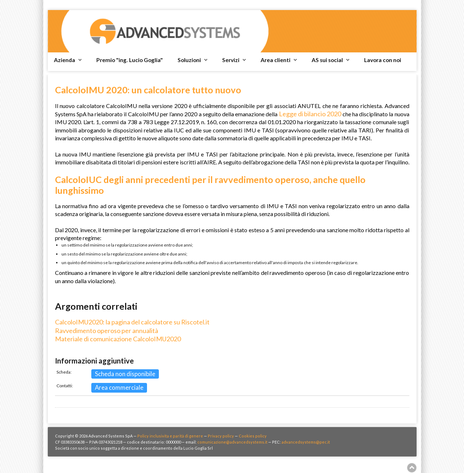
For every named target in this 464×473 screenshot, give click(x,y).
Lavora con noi (382, 60)
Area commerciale (119, 387)
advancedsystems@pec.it (305, 442)
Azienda (64, 60)
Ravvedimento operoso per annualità (106, 330)
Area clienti (275, 60)
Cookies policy (253, 436)
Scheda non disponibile (125, 374)
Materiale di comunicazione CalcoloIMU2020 (118, 339)
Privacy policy (221, 436)
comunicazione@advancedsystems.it (232, 442)
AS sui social (327, 60)
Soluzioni (189, 60)
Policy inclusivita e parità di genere (170, 436)
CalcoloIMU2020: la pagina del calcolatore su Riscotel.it (132, 322)
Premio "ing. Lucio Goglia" (129, 60)
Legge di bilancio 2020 (310, 114)
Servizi (230, 60)
